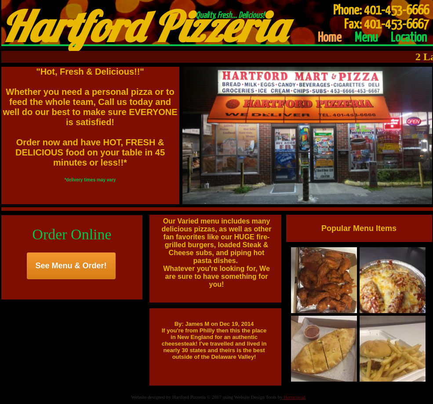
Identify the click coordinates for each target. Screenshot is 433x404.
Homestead (294, 397)
